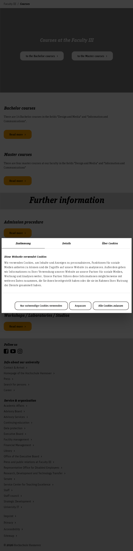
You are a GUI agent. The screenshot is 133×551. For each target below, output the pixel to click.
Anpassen (80, 305)
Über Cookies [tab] (110, 243)
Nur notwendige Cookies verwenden (41, 305)
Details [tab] (66, 243)
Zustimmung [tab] (23, 243)
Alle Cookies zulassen (110, 305)
